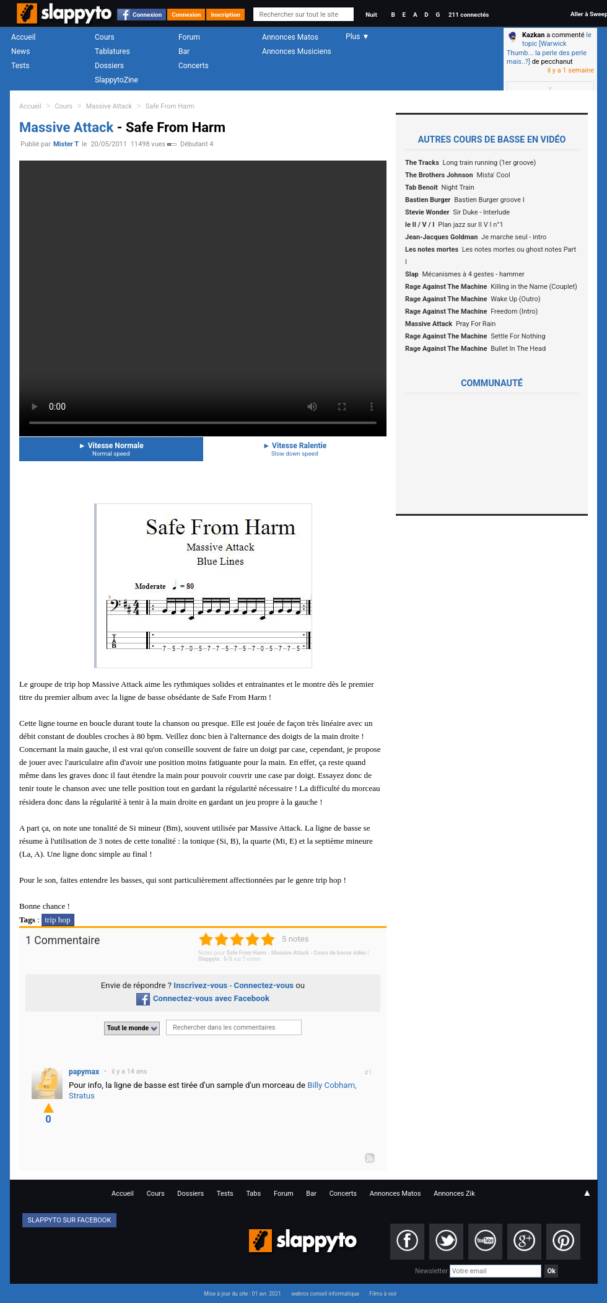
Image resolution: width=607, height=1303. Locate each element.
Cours (105, 37)
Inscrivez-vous (200, 985)
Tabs (253, 1194)
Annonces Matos (290, 37)
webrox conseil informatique (325, 1294)
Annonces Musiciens (296, 51)
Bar (184, 51)
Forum (189, 37)
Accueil (23, 37)
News (20, 51)
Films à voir (382, 1294)
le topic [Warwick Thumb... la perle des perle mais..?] (549, 48)
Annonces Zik (454, 1194)
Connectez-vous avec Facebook (202, 998)
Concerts (193, 65)
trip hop (57, 919)
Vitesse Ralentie (295, 449)
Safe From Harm (170, 106)
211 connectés (468, 14)
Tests (20, 65)
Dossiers (109, 65)
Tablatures (112, 51)
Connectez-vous (264, 985)
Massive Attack (109, 106)
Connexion (147, 14)
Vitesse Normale (111, 449)
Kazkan (533, 35)
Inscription (225, 14)
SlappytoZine (116, 80)
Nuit (371, 14)
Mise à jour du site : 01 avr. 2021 (242, 1294)
